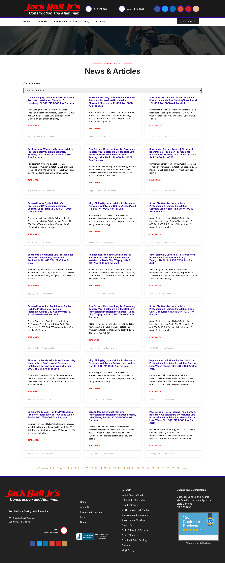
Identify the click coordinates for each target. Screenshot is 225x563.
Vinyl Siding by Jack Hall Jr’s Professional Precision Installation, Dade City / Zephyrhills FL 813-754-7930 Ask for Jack (172, 258)
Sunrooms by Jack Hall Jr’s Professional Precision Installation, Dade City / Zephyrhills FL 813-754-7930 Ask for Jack (50, 258)
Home (26, 21)
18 (119, 468)
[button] (203, 22)
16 (110, 468)
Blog (86, 21)
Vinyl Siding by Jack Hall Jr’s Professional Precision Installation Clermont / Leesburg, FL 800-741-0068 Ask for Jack (51, 100)
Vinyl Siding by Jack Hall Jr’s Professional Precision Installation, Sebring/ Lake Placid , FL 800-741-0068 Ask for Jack (112, 206)
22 (138, 468)
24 (148, 468)
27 (163, 468)
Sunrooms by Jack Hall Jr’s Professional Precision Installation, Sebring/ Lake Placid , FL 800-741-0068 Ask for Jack (173, 100)
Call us (54, 529)
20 (128, 468)
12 (91, 468)
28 (168, 468)
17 (114, 468)
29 (173, 468)
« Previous (42, 468)
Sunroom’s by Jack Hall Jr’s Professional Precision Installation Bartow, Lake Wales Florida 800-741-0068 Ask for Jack (51, 414)
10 (83, 468)
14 (101, 468)
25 (153, 468)
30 (178, 468)
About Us (42, 21)
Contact (100, 21)
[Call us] (63, 530)
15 (105, 468)
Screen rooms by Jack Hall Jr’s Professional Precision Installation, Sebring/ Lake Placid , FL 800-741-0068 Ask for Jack (50, 207)
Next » (185, 468)
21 (133, 468)
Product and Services (65, 21)
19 (123, 468)
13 (96, 468)
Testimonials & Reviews (198, 543)
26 (158, 468)
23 (143, 468)
